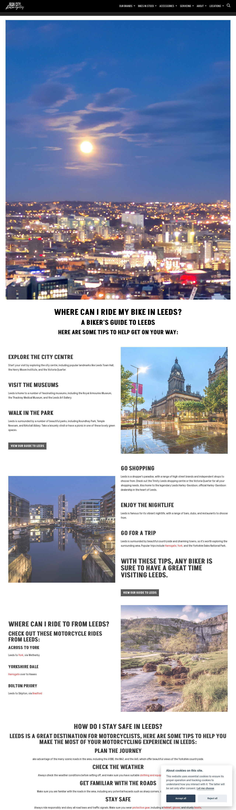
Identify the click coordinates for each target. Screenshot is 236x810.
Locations (215, 6)
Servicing (186, 6)
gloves (176, 808)
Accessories (167, 6)
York (180, 546)
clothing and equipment (153, 775)
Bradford (37, 693)
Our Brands (126, 6)
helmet (167, 808)
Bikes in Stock (146, 6)
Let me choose (205, 788)
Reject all (212, 798)
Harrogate (170, 546)
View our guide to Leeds (27, 446)
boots (197, 808)
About (200, 6)
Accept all (181, 798)
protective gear (141, 808)
